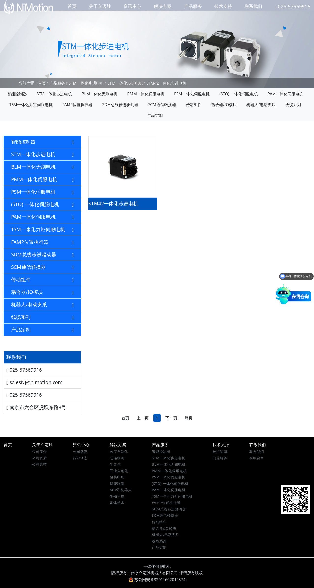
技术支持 (223, 6)
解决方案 (163, 6)
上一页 (143, 418)
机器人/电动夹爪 (260, 104)
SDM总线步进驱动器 (120, 104)
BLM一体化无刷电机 (99, 94)
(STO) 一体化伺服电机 (238, 94)
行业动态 (80, 458)
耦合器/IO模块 (224, 104)
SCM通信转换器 (162, 104)
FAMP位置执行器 (77, 104)
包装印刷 (117, 477)
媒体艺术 (117, 502)
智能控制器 (17, 94)
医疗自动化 (119, 451)
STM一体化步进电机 (86, 83)
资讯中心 (132, 6)
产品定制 (155, 115)
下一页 (171, 418)
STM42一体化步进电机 (166, 83)
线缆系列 (293, 104)
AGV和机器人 (121, 490)
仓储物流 (117, 458)
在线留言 (256, 458)
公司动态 (80, 451)
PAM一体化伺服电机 (285, 94)
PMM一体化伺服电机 (145, 94)
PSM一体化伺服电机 (192, 94)
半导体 (115, 464)
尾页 (188, 418)
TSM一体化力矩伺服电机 (31, 104)
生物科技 (117, 496)
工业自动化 (119, 470)
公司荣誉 (39, 464)
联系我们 (253, 6)
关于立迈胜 (100, 6)
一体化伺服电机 (157, 566)
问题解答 (220, 458)
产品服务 (193, 6)
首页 (72, 6)
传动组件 (194, 104)
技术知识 (220, 451)
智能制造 (117, 483)
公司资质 (39, 458)
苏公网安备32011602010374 (157, 579)
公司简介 (39, 451)
